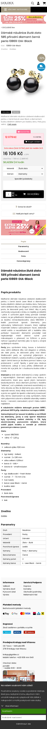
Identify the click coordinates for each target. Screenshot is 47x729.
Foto (23, 256)
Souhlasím (7, 711)
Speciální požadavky (23, 179)
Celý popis (11, 124)
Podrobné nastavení (12, 717)
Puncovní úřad (9, 592)
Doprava (27, 586)
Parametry (23, 246)
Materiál (10, 168)
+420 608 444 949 (25, 657)
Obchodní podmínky (33, 592)
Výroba (6, 594)
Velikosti (6, 586)
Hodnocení (23, 251)
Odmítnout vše (23, 724)
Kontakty (27, 589)
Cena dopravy (23, 261)
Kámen (10, 174)
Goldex (13, 49)
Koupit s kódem (33, 142)
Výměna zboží (9, 589)
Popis (23, 241)
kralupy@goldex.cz (11, 654)
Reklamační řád (30, 594)
